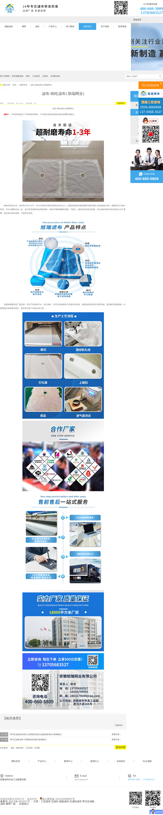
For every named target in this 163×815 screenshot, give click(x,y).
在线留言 (121, 761)
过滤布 (45, 76)
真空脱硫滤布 (17, 76)
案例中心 (68, 761)
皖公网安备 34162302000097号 (57, 799)
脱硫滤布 (9, 26)
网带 (24, 26)
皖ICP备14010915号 (19, 801)
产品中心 (53, 26)
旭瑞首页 (137, 20)
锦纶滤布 (19, 748)
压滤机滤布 (55, 76)
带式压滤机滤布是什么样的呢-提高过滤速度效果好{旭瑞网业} (36, 734)
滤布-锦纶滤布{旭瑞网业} (41, 85)
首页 (14, 85)
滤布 (37, 26)
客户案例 (70, 26)
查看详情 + (116, 734)
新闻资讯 (87, 26)
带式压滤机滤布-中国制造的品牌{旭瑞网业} (28, 740)
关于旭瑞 (105, 26)
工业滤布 (36, 76)
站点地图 (147, 761)
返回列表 (121, 103)
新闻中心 (94, 761)
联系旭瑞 (122, 26)
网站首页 (15, 761)
